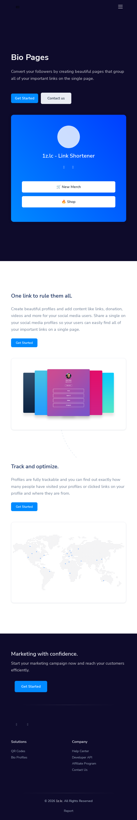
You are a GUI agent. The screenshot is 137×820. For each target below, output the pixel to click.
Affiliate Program (84, 763)
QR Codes (18, 751)
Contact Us (80, 770)
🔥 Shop (68, 201)
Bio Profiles (19, 757)
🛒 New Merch (68, 186)
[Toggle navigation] (120, 7)
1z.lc (59, 801)
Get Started (24, 98)
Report (68, 811)
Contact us (56, 98)
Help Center (80, 751)
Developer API (82, 757)
